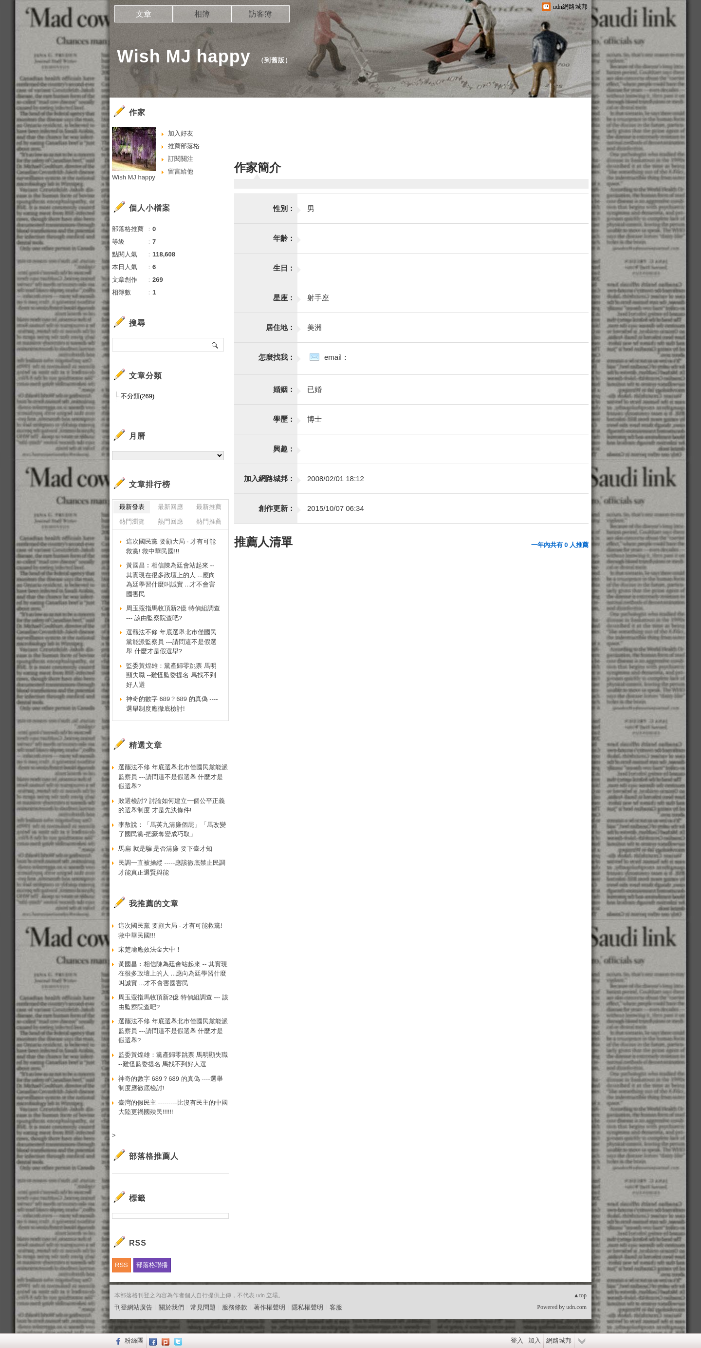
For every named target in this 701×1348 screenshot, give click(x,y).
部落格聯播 (152, 1265)
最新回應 (170, 506)
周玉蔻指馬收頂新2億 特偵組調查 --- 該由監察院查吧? (173, 613)
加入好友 (180, 133)
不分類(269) (137, 396)
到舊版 (274, 60)
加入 (534, 1340)
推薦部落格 (184, 146)
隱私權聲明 (307, 1307)
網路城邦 (559, 1340)
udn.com (576, 1307)
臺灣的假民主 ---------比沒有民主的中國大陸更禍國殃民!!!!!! (173, 1107)
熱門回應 (170, 521)
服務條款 (234, 1307)
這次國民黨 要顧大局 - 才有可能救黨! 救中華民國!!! (171, 546)
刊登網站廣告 (133, 1307)
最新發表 (132, 506)
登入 (517, 1340)
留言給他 (180, 171)
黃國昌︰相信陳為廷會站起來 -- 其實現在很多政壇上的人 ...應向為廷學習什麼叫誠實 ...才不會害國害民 (170, 580)
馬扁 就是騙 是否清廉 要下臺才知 (165, 848)
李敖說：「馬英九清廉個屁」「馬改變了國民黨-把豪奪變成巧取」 (172, 829)
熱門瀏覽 (132, 521)
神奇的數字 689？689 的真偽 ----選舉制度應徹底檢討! (172, 703)
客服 (336, 1307)
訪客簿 (260, 14)
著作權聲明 (269, 1307)
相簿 (202, 14)
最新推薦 (208, 506)
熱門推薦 (208, 521)
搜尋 (215, 345)
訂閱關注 (180, 158)
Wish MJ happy (184, 56)
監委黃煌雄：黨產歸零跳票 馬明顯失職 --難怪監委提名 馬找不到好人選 (171, 675)
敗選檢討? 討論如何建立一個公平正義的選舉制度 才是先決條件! (171, 805)
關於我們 (171, 1307)
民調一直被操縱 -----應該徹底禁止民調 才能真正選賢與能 (171, 867)
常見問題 (203, 1307)
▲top (580, 1295)
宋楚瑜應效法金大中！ (150, 949)
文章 (143, 14)
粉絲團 (134, 1340)
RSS (121, 1265)
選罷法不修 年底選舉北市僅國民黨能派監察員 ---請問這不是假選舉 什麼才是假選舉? (171, 641)
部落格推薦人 (154, 1156)
